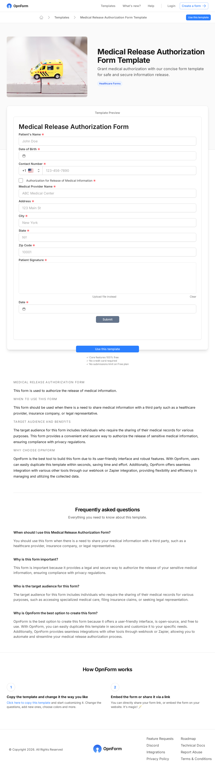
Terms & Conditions (196, 759)
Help (151, 6)
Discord (153, 745)
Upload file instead (104, 296)
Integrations (156, 752)
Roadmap (188, 738)
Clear (193, 296)
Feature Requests (160, 738)
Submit (108, 319)
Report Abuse (191, 752)
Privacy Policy (158, 759)
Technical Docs (193, 745)
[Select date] (107, 155)
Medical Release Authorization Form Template (113, 17)
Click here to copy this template (29, 702)
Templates (108, 6)
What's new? (132, 6)
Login (171, 6)
